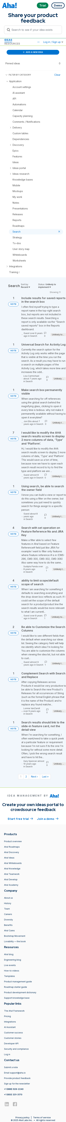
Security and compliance (16, 1049)
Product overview (13, 841)
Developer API (11, 1043)
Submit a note (11, 1067)
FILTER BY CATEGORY (18, 74)
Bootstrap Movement (14, 936)
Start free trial (20, 818)
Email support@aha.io (15, 1072)
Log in (7, 1054)
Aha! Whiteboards (13, 863)
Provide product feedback (17, 1078)
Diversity (8, 919)
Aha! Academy (11, 885)
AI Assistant (10, 1027)
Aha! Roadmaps (12, 847)
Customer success (13, 1032)
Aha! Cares (9, 930)
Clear (57, 74)
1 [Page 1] (20, 776)
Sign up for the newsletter (17, 1083)
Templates (9, 976)
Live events (10, 965)
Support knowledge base (17, 998)
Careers (8, 914)
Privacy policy (22, 1117)
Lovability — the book (15, 941)
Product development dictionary (20, 992)
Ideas (8, 40)
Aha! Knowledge (12, 868)
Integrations (10, 1021)
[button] (38, 42)
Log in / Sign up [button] (53, 41)
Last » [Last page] (45, 776)
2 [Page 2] (26, 776)
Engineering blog (12, 960)
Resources (12, 43)
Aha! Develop (10, 879)
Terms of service (42, 1117)
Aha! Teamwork (12, 874)
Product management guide (18, 981)
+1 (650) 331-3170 (13, 1094)
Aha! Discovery (11, 852)
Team (7, 908)
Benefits (8, 925)
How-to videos (11, 970)
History (7, 903)
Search (33, 336)
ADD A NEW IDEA (33, 52)
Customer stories (12, 1038)
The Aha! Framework (14, 1011)
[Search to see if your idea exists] (34, 30)
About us (8, 898)
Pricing (7, 1016)
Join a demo (47, 818)
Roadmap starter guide (15, 987)
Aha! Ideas (9, 857)
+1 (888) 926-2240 (13, 1089)
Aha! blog (8, 954)
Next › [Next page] (34, 776)
